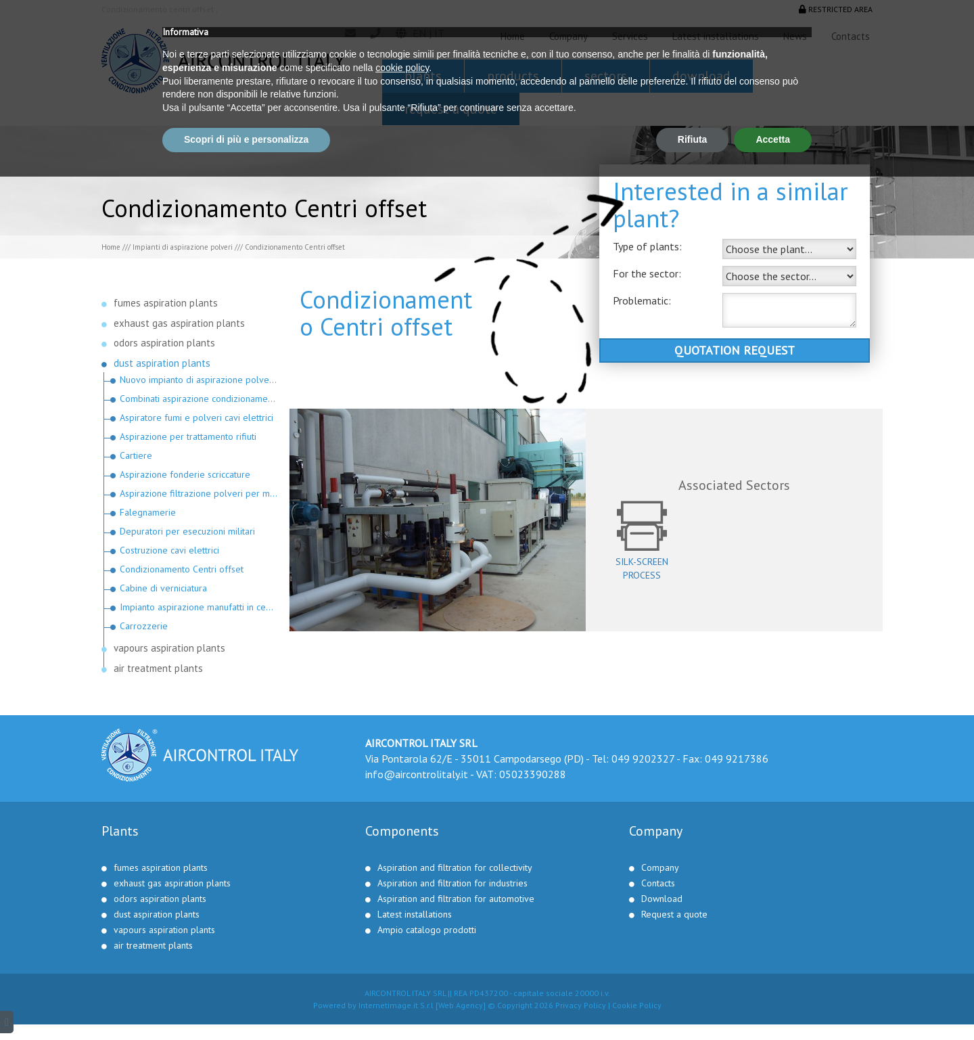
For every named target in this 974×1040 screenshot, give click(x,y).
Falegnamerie (148, 512)
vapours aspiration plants (169, 647)
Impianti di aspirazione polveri (183, 247)
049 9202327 (642, 758)
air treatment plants (158, 668)
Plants (423, 76)
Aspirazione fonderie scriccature (185, 474)
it (439, 33)
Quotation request (734, 350)
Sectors (605, 76)
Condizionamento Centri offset (182, 569)
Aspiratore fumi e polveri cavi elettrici (196, 417)
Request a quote (450, 109)
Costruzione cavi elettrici (169, 550)
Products (513, 76)
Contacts (850, 36)
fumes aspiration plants (166, 302)
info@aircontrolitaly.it (416, 774)
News (795, 36)
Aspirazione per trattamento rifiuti (188, 436)
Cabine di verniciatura (163, 588)
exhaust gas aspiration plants (179, 323)
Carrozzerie (144, 626)
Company (568, 36)
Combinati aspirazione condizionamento (199, 398)
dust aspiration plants (162, 363)
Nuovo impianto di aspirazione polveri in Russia (199, 380)
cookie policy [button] (402, 931)
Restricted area (836, 9)
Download (701, 76)
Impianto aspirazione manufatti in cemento (199, 607)
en (419, 33)
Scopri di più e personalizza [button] (246, 1002)
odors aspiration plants (164, 342)
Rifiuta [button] (693, 1002)
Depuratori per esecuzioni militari (187, 531)
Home (513, 36)
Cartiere (136, 455)
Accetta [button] (773, 1002)
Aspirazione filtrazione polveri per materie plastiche (199, 493)
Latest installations (715, 36)
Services (630, 36)
